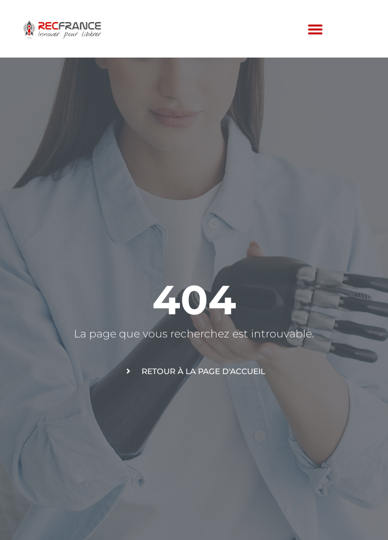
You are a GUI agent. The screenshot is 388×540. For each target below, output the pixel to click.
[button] (315, 29)
